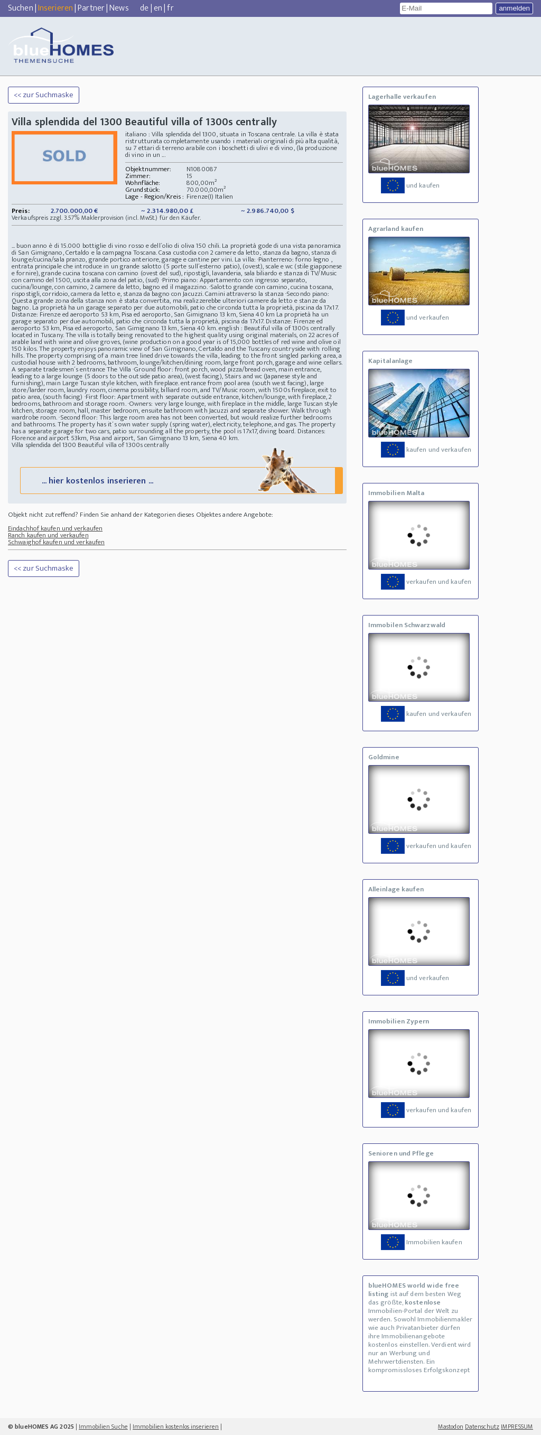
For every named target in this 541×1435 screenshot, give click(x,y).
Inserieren (55, 8)
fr (170, 8)
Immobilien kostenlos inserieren (176, 1426)
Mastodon (450, 1426)
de (144, 8)
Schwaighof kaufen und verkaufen (56, 542)
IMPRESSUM (517, 1426)
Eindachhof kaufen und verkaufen (55, 528)
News (118, 8)
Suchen (20, 8)
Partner (91, 8)
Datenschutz (482, 1426)
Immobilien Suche (103, 1426)
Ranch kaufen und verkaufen (48, 535)
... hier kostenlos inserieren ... (180, 480)
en (158, 8)
